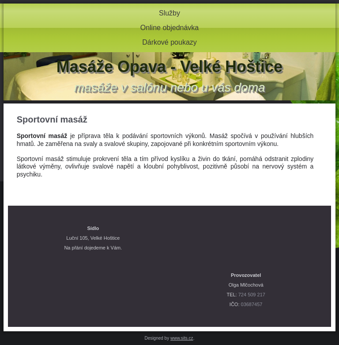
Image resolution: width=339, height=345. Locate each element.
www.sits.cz (181, 338)
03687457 (252, 304)
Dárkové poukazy (169, 42)
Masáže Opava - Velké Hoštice (169, 67)
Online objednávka (169, 27)
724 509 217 (251, 294)
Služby (169, 13)
